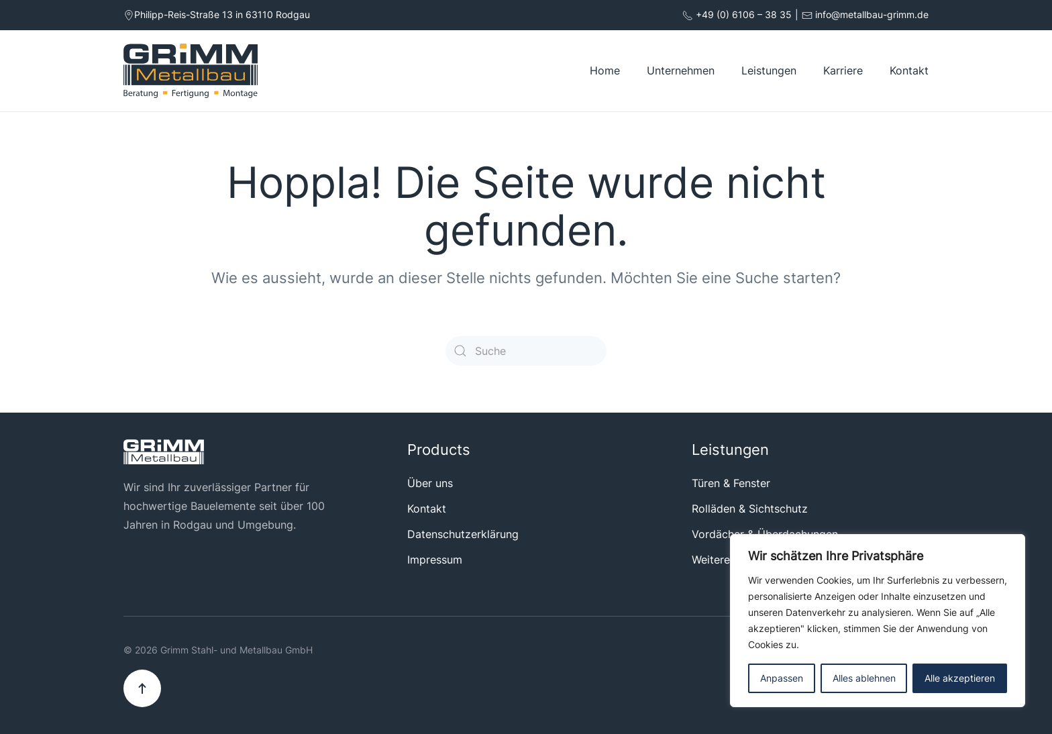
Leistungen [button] (768, 70)
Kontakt (909, 70)
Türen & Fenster (731, 483)
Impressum (434, 559)
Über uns (430, 483)
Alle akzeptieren (960, 678)
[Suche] (526, 351)
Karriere (843, 70)
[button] (142, 688)
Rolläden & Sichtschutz (750, 508)
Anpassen (781, 678)
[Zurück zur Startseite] (190, 71)
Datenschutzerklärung (463, 534)
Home (605, 70)
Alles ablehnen (864, 678)
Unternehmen (681, 70)
